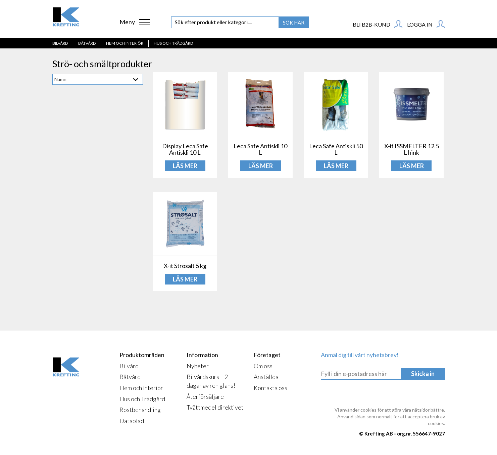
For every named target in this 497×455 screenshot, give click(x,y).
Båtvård (87, 43)
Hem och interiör (124, 43)
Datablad (131, 420)
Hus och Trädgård (173, 43)
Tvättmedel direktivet (215, 407)
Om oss (263, 366)
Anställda (266, 376)
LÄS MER (185, 165)
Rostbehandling (140, 409)
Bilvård (60, 43)
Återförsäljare (205, 396)
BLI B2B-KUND (377, 24)
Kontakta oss (270, 387)
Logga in (426, 24)
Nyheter (198, 366)
